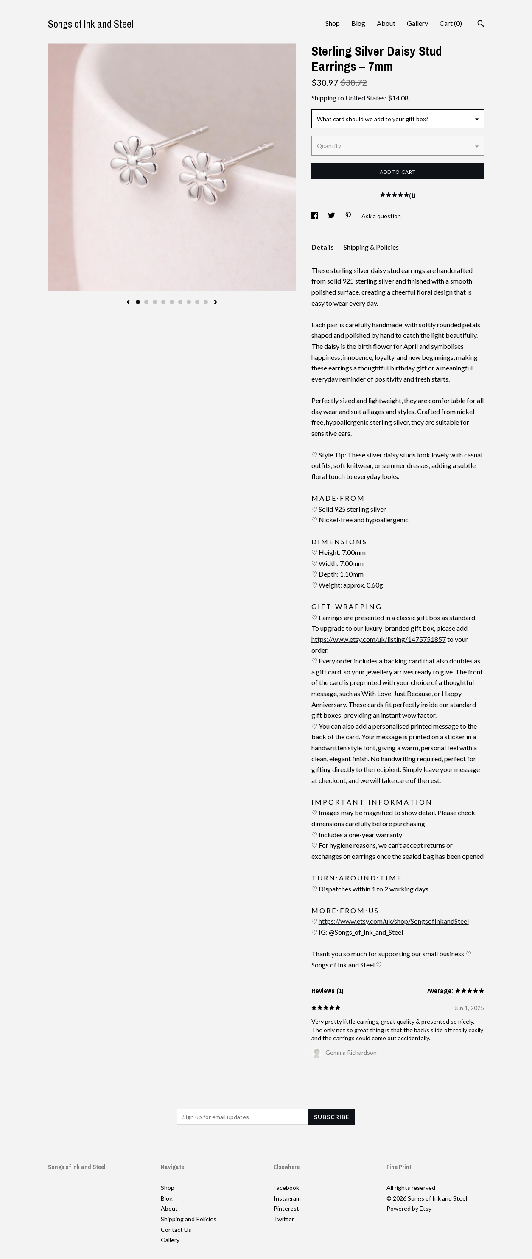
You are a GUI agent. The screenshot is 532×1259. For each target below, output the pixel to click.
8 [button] (197, 302)
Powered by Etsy (408, 1208)
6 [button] (180, 302)
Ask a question (381, 216)
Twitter (284, 1219)
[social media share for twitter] (332, 216)
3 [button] (155, 302)
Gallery (417, 23)
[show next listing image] (215, 303)
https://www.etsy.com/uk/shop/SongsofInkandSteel (394, 921)
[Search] (481, 24)
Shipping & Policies (371, 247)
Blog (358, 23)
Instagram (287, 1198)
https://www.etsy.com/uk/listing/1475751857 (378, 639)
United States (365, 98)
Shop (332, 23)
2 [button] (146, 302)
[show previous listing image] (128, 303)
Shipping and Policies (188, 1219)
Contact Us (176, 1229)
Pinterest (286, 1208)
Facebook (286, 1187)
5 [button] (172, 302)
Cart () (451, 23)
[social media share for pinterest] (349, 216)
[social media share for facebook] (315, 216)
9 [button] (206, 302)
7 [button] (189, 302)
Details (323, 247)
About (386, 23)
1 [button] (138, 302)
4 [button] (163, 302)
